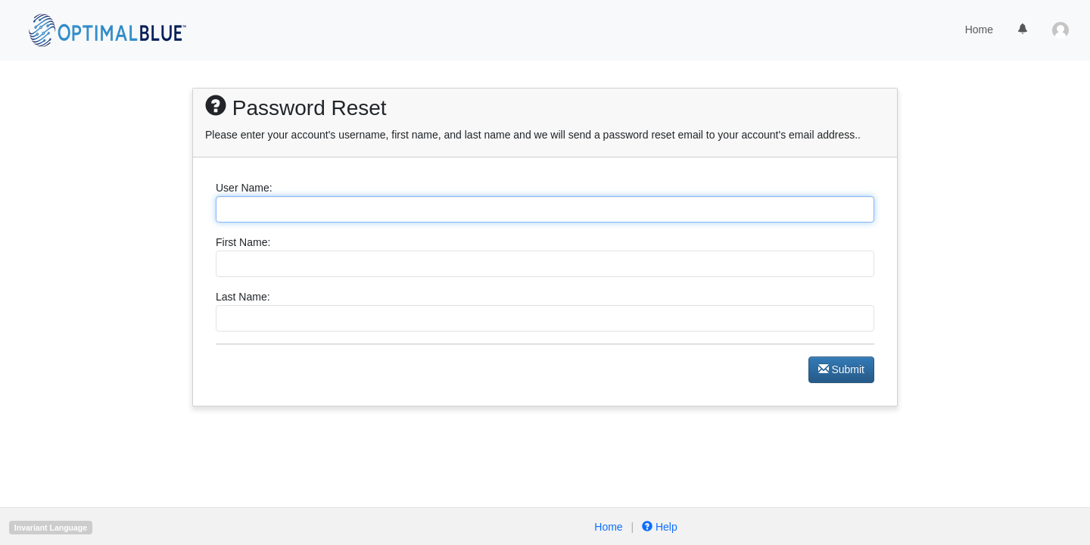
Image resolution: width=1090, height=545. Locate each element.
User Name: (244, 188)
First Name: (243, 242)
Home (979, 29)
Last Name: (243, 297)
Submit (841, 369)
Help (658, 527)
